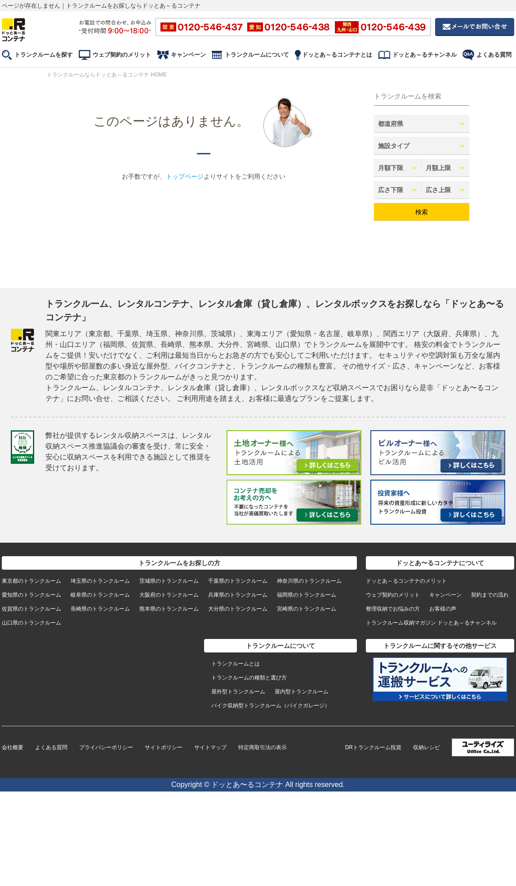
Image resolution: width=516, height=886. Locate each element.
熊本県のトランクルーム (169, 609)
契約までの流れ (490, 595)
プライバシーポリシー (106, 747)
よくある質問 (494, 54)
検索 (421, 212)
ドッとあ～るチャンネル (424, 54)
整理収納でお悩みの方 (393, 609)
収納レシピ (426, 747)
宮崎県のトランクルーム (306, 609)
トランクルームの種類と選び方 (249, 678)
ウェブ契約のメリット (122, 54)
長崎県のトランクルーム (100, 609)
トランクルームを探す (43, 54)
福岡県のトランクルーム (306, 595)
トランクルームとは (235, 664)
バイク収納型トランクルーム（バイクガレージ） (270, 705)
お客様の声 (442, 609)
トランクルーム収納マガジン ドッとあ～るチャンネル (431, 623)
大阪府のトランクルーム (169, 595)
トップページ (185, 176)
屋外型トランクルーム (238, 691)
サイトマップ (210, 747)
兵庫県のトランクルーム (237, 595)
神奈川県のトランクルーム (309, 581)
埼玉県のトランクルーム (100, 581)
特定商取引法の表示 (262, 747)
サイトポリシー (163, 747)
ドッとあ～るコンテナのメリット (406, 581)
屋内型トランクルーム (302, 691)
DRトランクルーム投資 (373, 747)
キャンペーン (188, 54)
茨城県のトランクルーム (169, 581)
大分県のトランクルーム (237, 609)
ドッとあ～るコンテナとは (337, 54)
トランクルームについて (257, 54)
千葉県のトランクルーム (237, 581)
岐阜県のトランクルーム (100, 595)
